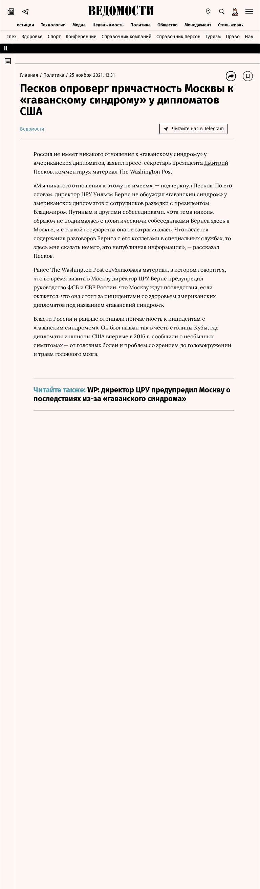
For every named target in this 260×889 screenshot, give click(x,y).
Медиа (79, 24)
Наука (251, 36)
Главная (32, 75)
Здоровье (32, 36)
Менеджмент (198, 24)
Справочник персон (178, 36)
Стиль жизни (231, 24)
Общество (167, 24)
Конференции (81, 36)
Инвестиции (21, 24)
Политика (140, 24)
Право (233, 36)
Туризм (213, 36)
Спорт (54, 36)
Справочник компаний (126, 36)
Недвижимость (108, 24)
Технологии (53, 24)
